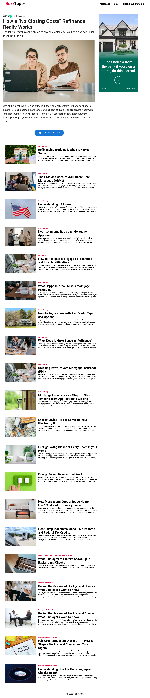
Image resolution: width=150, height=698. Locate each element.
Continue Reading (49, 133)
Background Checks (133, 4)
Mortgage (105, 4)
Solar (116, 4)
